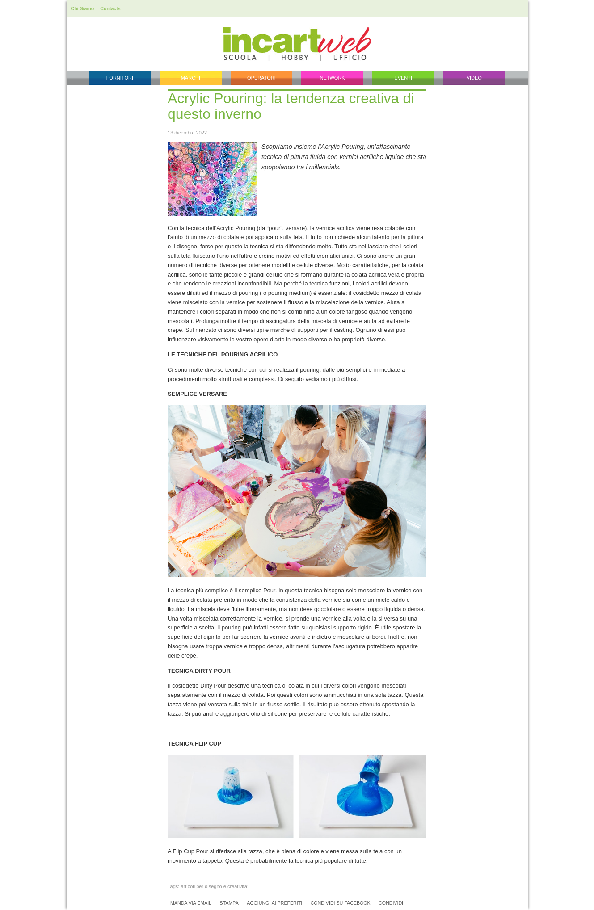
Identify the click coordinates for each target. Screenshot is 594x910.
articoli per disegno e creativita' (214, 886)
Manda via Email (190, 903)
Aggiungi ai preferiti (274, 903)
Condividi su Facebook (341, 903)
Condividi (391, 903)
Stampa (229, 903)
